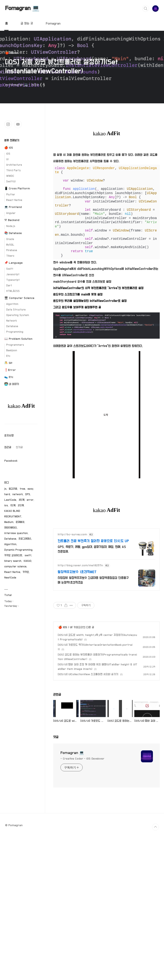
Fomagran (53, 23)
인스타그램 (8, 124)
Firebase (11, 250)
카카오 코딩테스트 (13, 555)
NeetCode (10, 577)
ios (6, 505)
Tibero (10, 256)
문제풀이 (20, 522)
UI (71, 631)
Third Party (13, 170)
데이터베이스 (10, 527)
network (17, 494)
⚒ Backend (11, 220)
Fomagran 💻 (22, 8)
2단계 (21, 505)
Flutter (10, 194)
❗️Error (10, 370)
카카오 (26, 572)
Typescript (13, 280)
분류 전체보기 (11, 140)
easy (30, 489)
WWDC (10, 176)
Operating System (17, 315)
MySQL (10, 244)
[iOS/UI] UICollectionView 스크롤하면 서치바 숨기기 (88, 678)
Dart (9, 285)
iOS (8, 153)
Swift (9, 269)
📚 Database (13, 233)
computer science (15, 566)
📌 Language (13, 262)
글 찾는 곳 (26, 23)
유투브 (18, 124)
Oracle (10, 239)
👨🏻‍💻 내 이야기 (11, 384)
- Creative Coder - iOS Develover (82, 762)
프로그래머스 (25, 538)
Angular (11, 213)
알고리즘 (13, 489)
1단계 (12, 505)
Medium (8, 522)
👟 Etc (8, 377)
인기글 (19, 447)
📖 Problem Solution (18, 338)
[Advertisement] (106, 565)
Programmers (15, 345)
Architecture (14, 165)
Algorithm (12, 304)
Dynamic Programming (18, 550)
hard (7, 494)
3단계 (21, 500)
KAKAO (27, 561)
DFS (27, 494)
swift (28, 555)
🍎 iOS (62, 631)
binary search (12, 561)
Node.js (10, 226)
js (5, 489)
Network (11, 320)
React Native (14, 200)
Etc (8, 356)
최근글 (7, 447)
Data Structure (16, 309)
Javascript (12, 274)
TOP (155, 831)
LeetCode (10, 500)
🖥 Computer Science (19, 298)
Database (12, 326)
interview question (16, 533)
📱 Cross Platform (17, 188)
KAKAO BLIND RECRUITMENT (12, 514)
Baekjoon (11, 350)
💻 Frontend (13, 207)
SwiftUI (11, 181)
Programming (14, 332)
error (30, 500)
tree (22, 489)
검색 (145, 8)
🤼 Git (8, 363)
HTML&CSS (13, 291)
